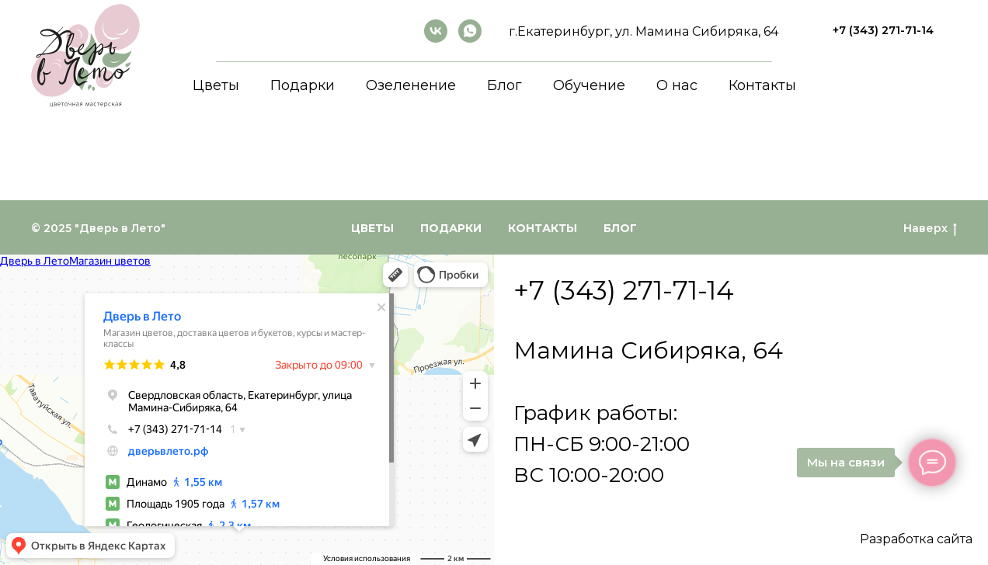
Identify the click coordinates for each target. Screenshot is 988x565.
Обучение (589, 85)
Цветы (216, 85)
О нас (677, 85)
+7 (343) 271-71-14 (623, 290)
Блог (504, 85)
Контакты (762, 85)
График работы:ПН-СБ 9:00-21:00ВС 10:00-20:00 (601, 443)
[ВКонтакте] (435, 31)
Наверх (930, 228)
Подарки (302, 85)
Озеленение (411, 85)
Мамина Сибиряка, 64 (648, 350)
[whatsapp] (470, 31)
